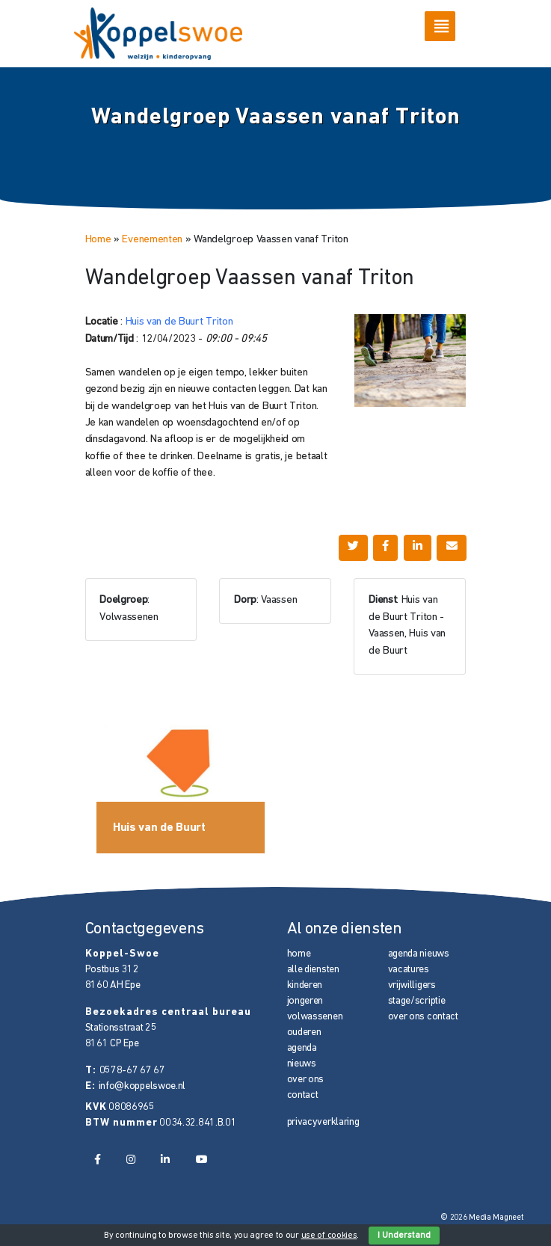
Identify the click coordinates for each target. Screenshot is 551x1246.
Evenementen (152, 239)
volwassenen (315, 1016)
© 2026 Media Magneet (481, 1218)
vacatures (408, 969)
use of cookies (329, 1235)
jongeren (305, 1001)
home (299, 954)
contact (302, 1095)
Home (98, 239)
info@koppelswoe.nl (142, 1086)
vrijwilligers (412, 985)
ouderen (304, 1032)
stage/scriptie (417, 1001)
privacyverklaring (323, 1122)
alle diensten (313, 969)
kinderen (305, 985)
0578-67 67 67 (132, 1070)
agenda (302, 1048)
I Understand (404, 1235)
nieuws (301, 1063)
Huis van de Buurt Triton (179, 322)
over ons (305, 1079)
